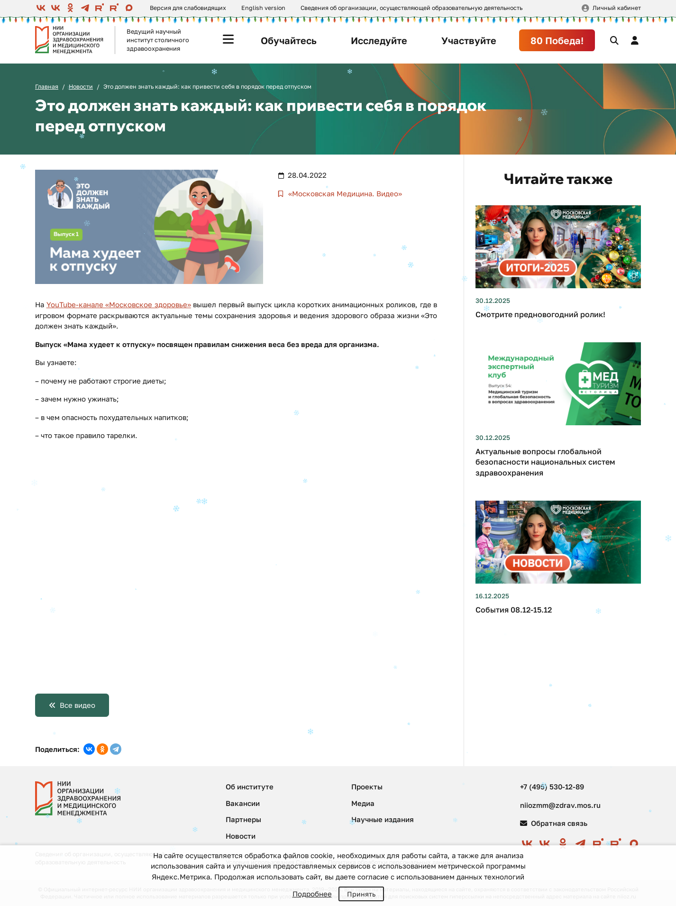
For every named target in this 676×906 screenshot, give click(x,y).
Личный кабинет (617, 7)
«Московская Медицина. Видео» (344, 193)
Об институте (250, 786)
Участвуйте (468, 40)
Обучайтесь (289, 40)
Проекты (367, 786)
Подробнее (312, 893)
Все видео (77, 705)
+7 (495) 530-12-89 (552, 786)
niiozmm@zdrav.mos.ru (560, 805)
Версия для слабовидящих (188, 7)
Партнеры (243, 819)
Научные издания (382, 819)
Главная (46, 86)
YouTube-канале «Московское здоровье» (118, 304)
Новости (81, 86)
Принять (361, 894)
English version (263, 7)
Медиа (363, 803)
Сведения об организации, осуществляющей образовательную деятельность (411, 7)
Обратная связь (553, 823)
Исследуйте (379, 40)
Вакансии (243, 803)
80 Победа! (557, 40)
